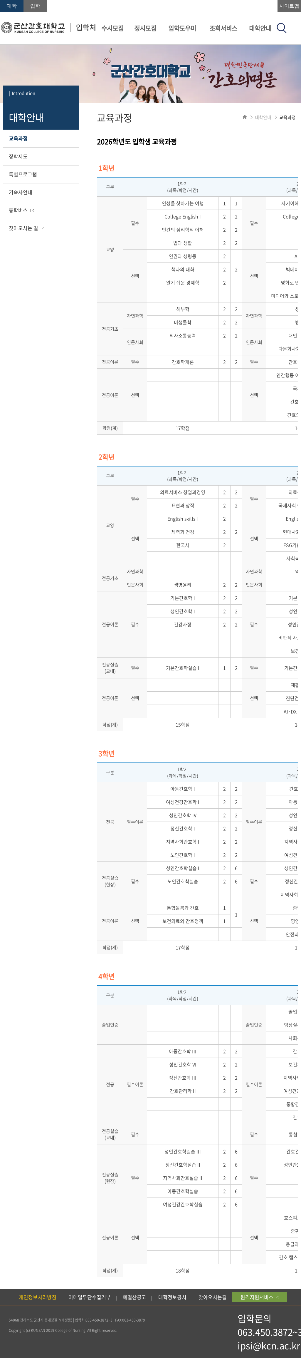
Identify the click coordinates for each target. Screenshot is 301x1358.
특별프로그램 (23, 174)
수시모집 (112, 28)
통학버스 (21, 210)
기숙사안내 (20, 192)
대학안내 (260, 28)
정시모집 (145, 28)
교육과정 (18, 138)
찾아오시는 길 (26, 228)
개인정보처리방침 (37, 1297)
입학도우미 (182, 28)
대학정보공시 (172, 1297)
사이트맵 (289, 6)
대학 (12, 6)
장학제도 (18, 156)
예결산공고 (134, 1297)
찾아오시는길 (213, 1297)
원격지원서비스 (259, 1297)
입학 (35, 6)
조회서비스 (223, 28)
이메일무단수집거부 (89, 1297)
